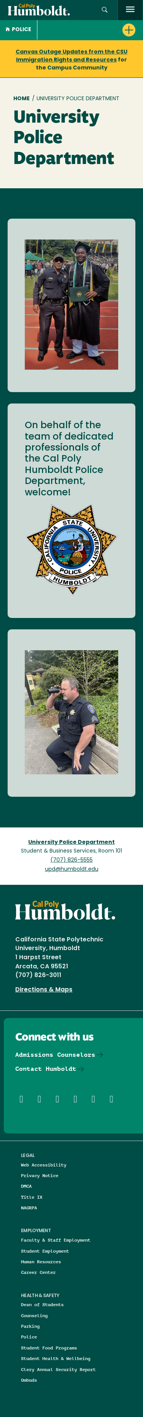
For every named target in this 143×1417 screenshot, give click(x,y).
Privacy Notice (39, 1175)
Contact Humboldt (45, 1068)
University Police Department (71, 842)
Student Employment (45, 1251)
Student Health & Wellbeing (55, 1358)
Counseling (34, 1315)
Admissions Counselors (55, 1054)
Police (18, 30)
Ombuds (29, 1380)
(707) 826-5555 (71, 860)
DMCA (26, 1186)
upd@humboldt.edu (71, 869)
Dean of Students (42, 1304)
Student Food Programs (49, 1348)
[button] (104, 10)
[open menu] (130, 10)
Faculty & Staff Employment (55, 1240)
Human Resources (41, 1261)
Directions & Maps (43, 990)
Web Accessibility (43, 1165)
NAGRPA (29, 1208)
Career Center (38, 1272)
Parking (30, 1326)
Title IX (31, 1197)
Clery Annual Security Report (58, 1369)
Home (21, 99)
